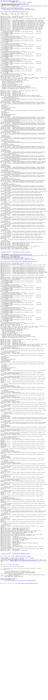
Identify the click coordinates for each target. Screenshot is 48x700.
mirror (26, 2)
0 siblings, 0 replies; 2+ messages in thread (12, 308)
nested (16, 302)
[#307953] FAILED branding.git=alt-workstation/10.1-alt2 (23, 306)
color (22, 2)
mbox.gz (22, 668)
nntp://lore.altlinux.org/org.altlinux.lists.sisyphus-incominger (20, 695)
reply (9, 302)
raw (32, 10)
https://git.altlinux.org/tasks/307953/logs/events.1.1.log (15, 13)
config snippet (7, 693)
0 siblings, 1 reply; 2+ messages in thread (12, 9)
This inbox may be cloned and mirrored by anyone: (12, 678)
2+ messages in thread (24, 302)
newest (28, 666)
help (19, 2)
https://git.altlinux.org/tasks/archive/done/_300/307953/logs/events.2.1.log (19, 312)
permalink (27, 10)
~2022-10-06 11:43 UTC (20, 666)
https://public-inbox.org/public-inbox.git (28, 698)
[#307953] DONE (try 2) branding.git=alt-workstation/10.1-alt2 (26, 6)
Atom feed (31, 2)
